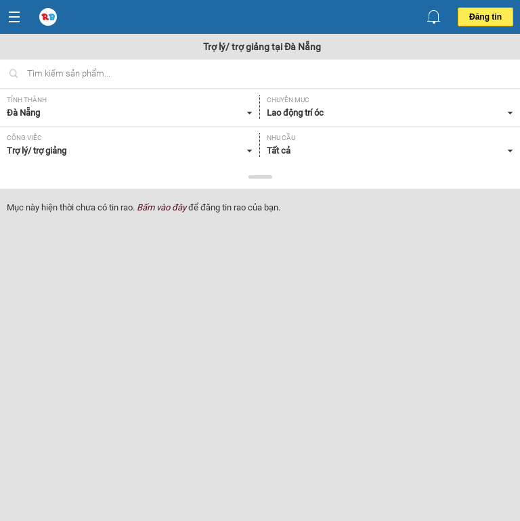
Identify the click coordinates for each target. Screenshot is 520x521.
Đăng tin (485, 17)
